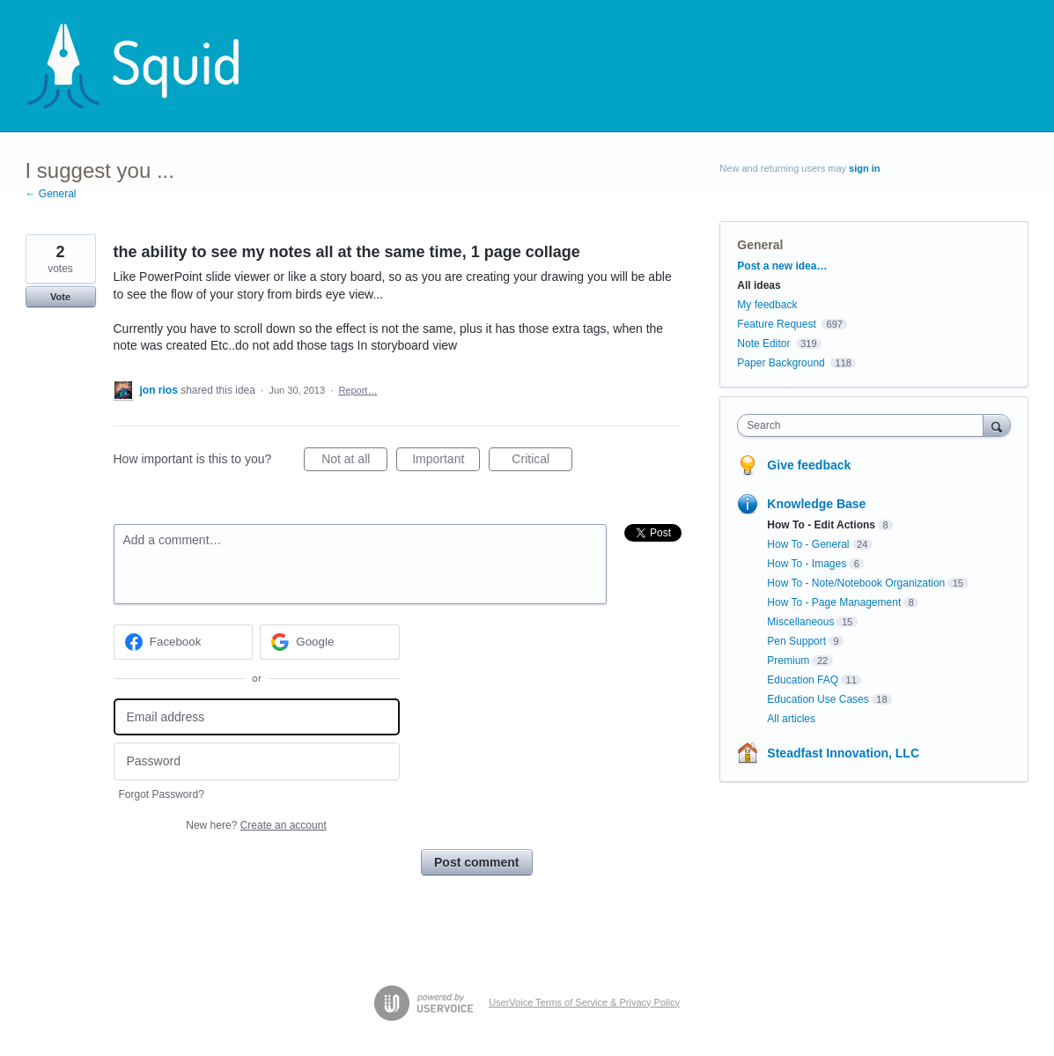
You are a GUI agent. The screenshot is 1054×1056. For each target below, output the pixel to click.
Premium (788, 660)
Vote (60, 297)
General (760, 245)
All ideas (758, 285)
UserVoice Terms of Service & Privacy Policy (584, 1002)
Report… (357, 390)
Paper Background (780, 363)
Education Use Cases (817, 699)
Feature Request (776, 324)
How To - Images (806, 564)
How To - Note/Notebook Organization (856, 583)
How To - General (808, 544)
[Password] (257, 761)
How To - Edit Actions (821, 525)
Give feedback (809, 465)
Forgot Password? (161, 794)
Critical (542, 461)
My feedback (767, 305)
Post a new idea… (782, 266)
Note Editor (763, 343)
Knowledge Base (816, 504)
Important (446, 461)
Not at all (354, 461)
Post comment (476, 862)
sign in (864, 168)
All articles (791, 719)
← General (51, 194)
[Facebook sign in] (184, 642)
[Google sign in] (330, 642)
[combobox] (864, 425)
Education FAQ (802, 680)
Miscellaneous (800, 622)
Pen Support (796, 641)
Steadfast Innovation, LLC (843, 753)
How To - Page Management (834, 602)
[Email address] (257, 717)
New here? (256, 825)
